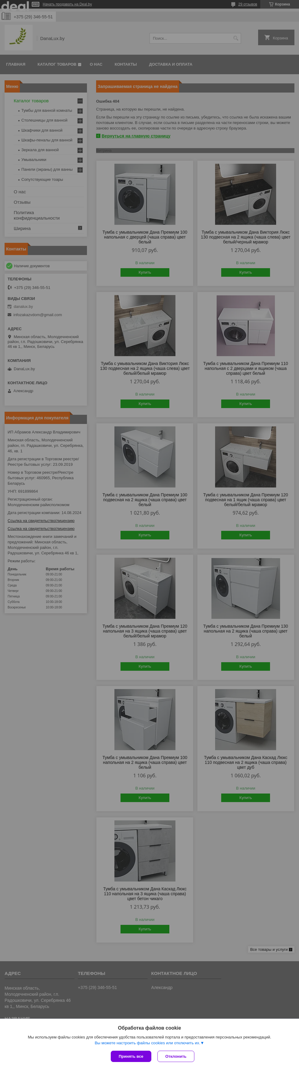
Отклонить (175, 1056)
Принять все (131, 1056)
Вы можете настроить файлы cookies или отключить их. (147, 1043)
